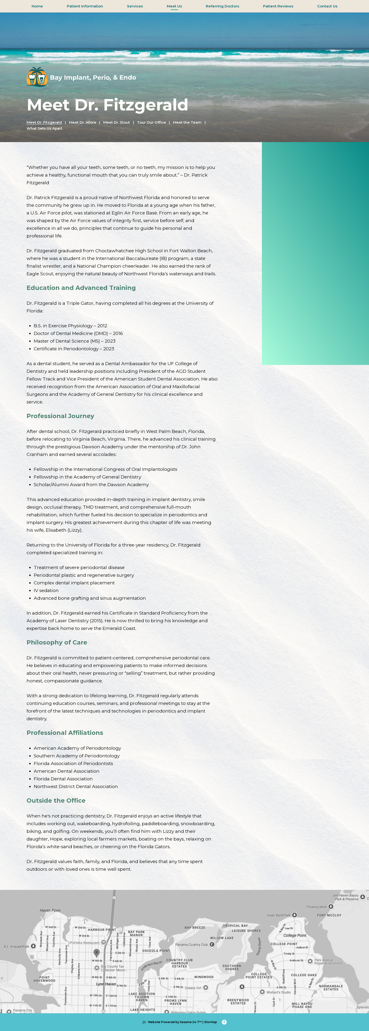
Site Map (210, 1022)
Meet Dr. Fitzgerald (44, 122)
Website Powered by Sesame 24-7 (172, 1022)
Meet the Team (187, 122)
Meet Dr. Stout (116, 122)
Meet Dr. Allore (82, 122)
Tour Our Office (151, 122)
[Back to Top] (224, 1022)
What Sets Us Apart (44, 128)
